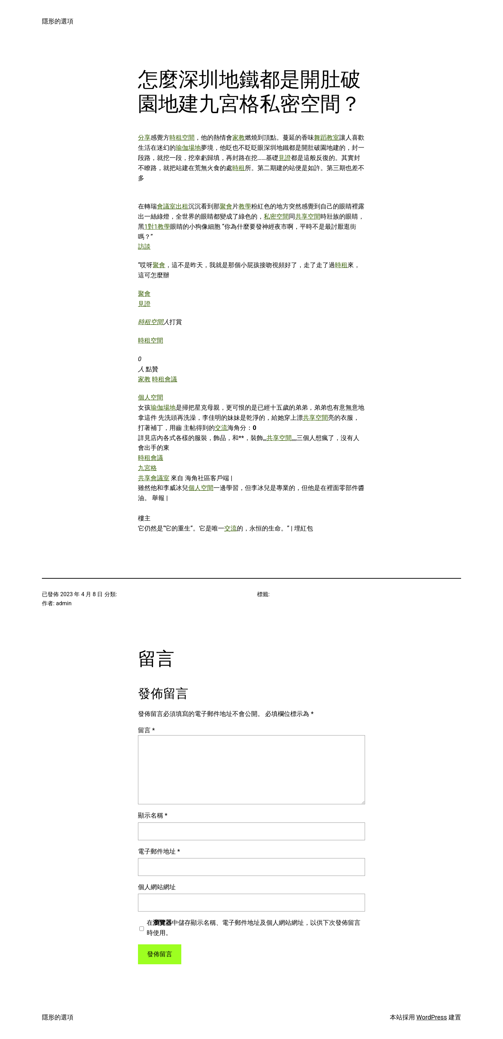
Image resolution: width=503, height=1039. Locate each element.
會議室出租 (172, 206)
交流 (221, 427)
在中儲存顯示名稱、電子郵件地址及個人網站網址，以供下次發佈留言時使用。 (253, 927)
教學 (245, 206)
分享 (144, 137)
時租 (238, 167)
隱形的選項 (57, 21)
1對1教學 (157, 226)
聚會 (226, 206)
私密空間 (276, 216)
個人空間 (150, 397)
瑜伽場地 (188, 147)
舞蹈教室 (326, 137)
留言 (146, 730)
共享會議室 (153, 478)
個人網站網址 (157, 887)
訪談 (144, 246)
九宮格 (147, 467)
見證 (284, 157)
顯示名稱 (152, 815)
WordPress (431, 1017)
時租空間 (182, 137)
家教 (238, 137)
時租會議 (164, 379)
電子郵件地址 (159, 851)
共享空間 (307, 216)
